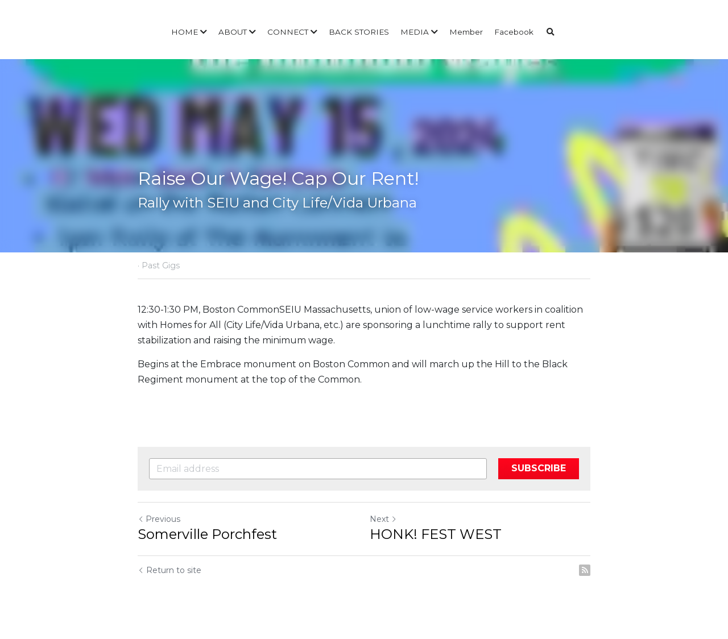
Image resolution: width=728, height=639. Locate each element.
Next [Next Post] (383, 519)
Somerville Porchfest (207, 534)
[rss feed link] (584, 570)
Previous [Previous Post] (159, 519)
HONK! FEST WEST (436, 534)
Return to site (169, 570)
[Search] (550, 32)
